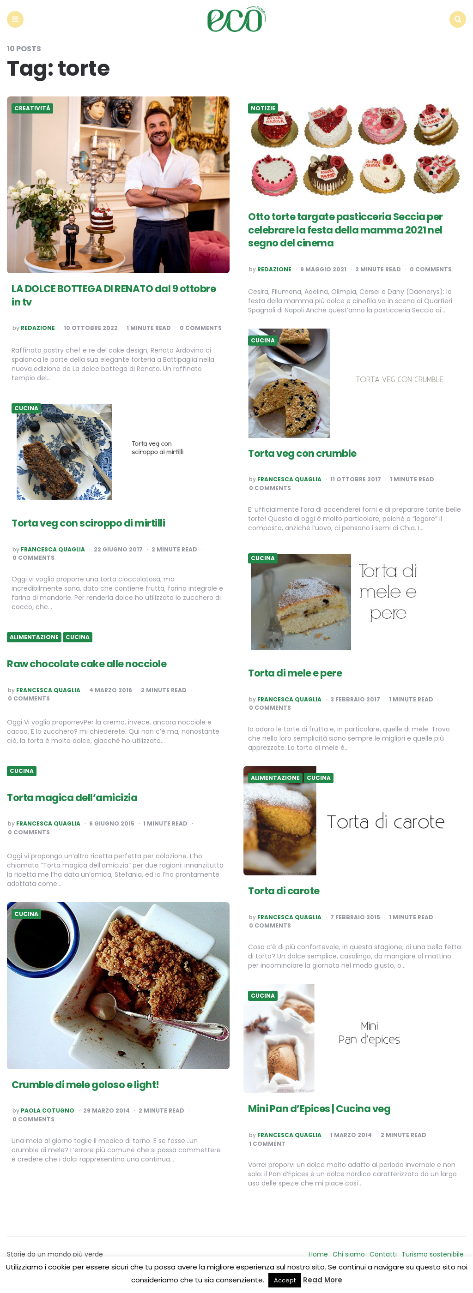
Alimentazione (34, 636)
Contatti (383, 1252)
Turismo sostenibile (432, 1252)
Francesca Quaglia (289, 478)
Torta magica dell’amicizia (73, 796)
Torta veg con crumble (304, 451)
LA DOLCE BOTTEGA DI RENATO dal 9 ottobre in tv (99, 294)
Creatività (32, 107)
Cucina (263, 339)
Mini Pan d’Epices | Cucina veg (322, 1107)
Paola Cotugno (47, 1109)
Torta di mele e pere (296, 671)
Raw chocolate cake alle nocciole (89, 662)
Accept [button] (285, 1280)
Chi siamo (349, 1252)
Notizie (263, 107)
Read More (322, 1280)
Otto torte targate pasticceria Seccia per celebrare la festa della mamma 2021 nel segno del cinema (350, 228)
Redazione (38, 326)
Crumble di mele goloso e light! (87, 1083)
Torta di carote (285, 889)
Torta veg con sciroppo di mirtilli (91, 522)
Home (318, 1252)
